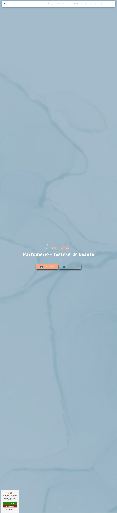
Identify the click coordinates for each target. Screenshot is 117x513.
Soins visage (41, 4)
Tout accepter (10, 503)
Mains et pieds (67, 4)
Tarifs (96, 4)
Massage (50, 4)
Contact (103, 4)
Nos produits (89, 4)
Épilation (58, 4)
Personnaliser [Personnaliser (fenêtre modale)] (10, 509)
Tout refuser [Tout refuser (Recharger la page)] (10, 506)
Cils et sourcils (78, 4)
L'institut (8, 4)
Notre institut (31, 4)
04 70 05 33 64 (47, 267)
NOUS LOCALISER (70, 267)
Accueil (23, 4)
